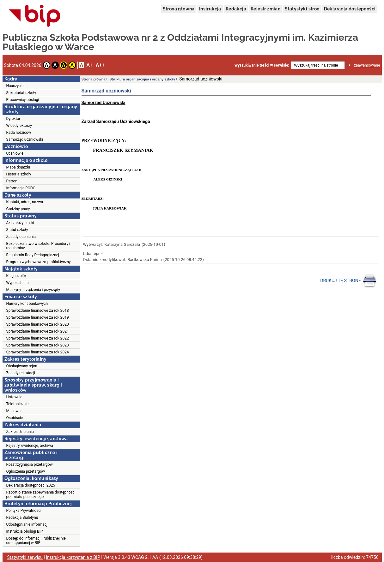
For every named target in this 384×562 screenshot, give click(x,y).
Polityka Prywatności (23, 510)
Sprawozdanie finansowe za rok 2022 (37, 338)
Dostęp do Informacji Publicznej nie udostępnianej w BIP (36, 540)
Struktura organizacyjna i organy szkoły (142, 79)
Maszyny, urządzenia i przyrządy (33, 289)
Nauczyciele (16, 86)
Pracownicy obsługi (22, 100)
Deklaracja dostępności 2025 (30, 485)
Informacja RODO (20, 188)
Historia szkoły (18, 174)
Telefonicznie (17, 404)
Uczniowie (15, 153)
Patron (11, 181)
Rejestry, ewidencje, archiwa (29, 445)
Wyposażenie (17, 283)
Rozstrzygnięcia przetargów (29, 464)
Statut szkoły (17, 230)
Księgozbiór (16, 276)
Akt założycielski (20, 223)
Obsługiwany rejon (21, 366)
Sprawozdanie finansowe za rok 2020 (37, 324)
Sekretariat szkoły (21, 93)
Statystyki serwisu (25, 557)
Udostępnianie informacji (27, 524)
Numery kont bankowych (27, 303)
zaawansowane (367, 65)
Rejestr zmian (265, 8)
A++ (100, 65)
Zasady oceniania (21, 236)
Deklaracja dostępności (350, 8)
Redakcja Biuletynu (22, 517)
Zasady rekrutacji (20, 373)
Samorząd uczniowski (24, 139)
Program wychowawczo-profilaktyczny (38, 262)
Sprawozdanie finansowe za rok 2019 (37, 317)
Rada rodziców (18, 132)
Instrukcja (210, 8)
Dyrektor (13, 118)
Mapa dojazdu (18, 167)
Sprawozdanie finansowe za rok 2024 (37, 352)
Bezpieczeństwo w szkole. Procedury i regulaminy (38, 245)
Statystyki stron (302, 8)
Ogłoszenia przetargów (25, 471)
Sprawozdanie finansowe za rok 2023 (37, 345)
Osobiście (14, 418)
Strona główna (179, 8)
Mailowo (13, 411)
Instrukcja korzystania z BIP (73, 557)
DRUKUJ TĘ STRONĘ (348, 281)
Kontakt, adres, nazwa (24, 202)
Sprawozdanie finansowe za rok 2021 (37, 331)
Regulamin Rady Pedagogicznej (32, 255)
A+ (89, 65)
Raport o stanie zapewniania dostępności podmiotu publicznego (41, 494)
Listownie (14, 397)
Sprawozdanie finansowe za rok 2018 (37, 310)
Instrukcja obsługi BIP (24, 531)
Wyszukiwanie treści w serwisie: (262, 65)
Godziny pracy (18, 209)
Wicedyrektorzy (19, 125)
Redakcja (236, 8)
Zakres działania (20, 431)
